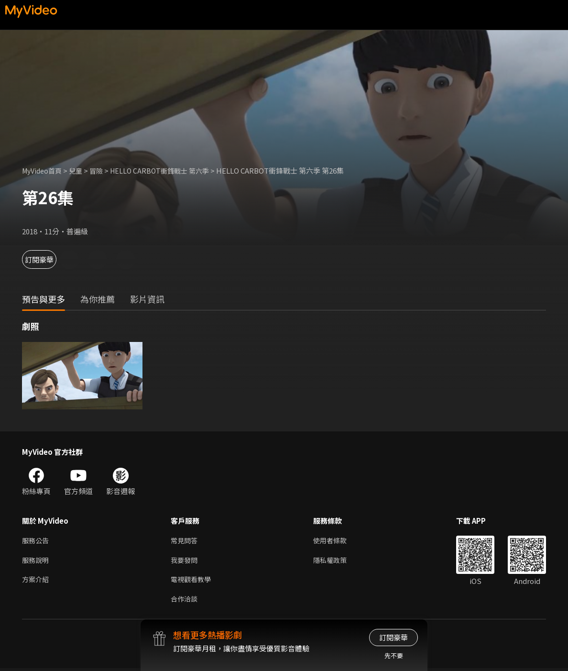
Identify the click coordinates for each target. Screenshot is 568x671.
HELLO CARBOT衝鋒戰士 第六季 (168, 170)
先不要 (393, 655)
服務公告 (36, 541)
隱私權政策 (334, 561)
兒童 (80, 170)
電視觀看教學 (192, 581)
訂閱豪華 (48, 259)
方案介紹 (36, 581)
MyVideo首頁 (44, 170)
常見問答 (185, 541)
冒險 (101, 170)
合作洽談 (185, 601)
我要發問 (185, 561)
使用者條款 (334, 541)
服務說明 (36, 561)
